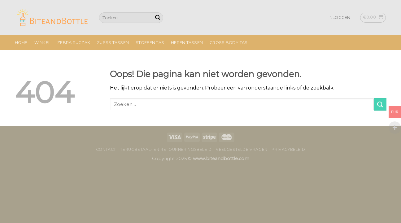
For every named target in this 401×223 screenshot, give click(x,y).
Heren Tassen (187, 42)
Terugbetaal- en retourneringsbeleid (165, 149)
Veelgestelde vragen (242, 149)
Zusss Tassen (113, 42)
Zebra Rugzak (73, 42)
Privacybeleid (288, 149)
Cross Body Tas (229, 42)
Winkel (42, 42)
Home (21, 42)
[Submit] (157, 17)
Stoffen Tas (150, 42)
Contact (106, 149)
